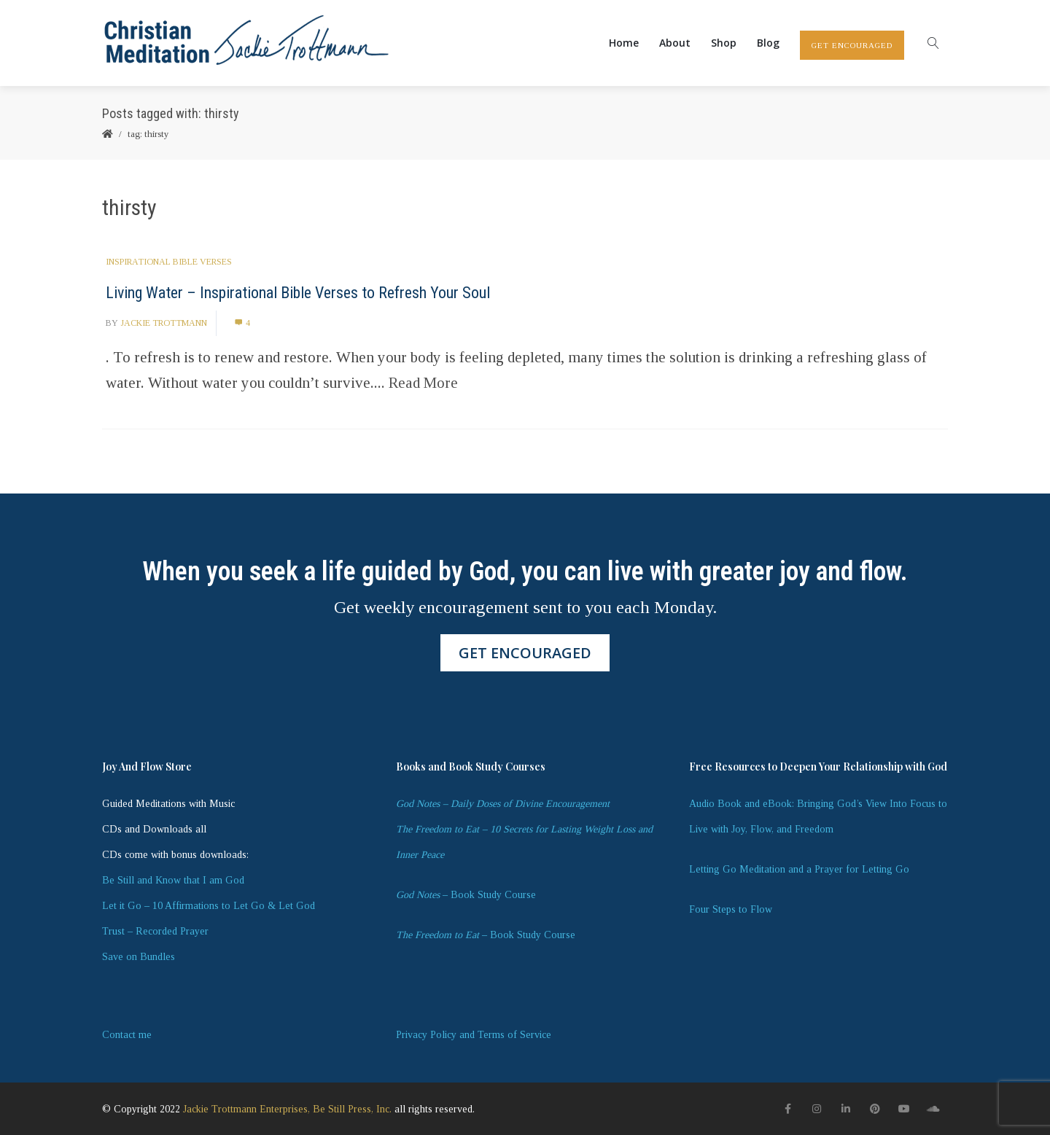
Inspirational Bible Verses (169, 262)
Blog (768, 43)
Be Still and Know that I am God (173, 880)
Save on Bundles (138, 956)
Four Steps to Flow (730, 909)
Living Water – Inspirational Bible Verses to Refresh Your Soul (298, 293)
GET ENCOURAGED (852, 45)
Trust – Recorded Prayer (155, 931)
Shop (723, 43)
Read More (423, 382)
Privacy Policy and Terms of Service (473, 1034)
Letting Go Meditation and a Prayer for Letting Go (799, 869)
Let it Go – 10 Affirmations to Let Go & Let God (208, 905)
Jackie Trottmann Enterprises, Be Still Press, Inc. (287, 1109)
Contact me (127, 1034)
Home (624, 43)
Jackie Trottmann (163, 323)
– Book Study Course (466, 894)
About (675, 43)
